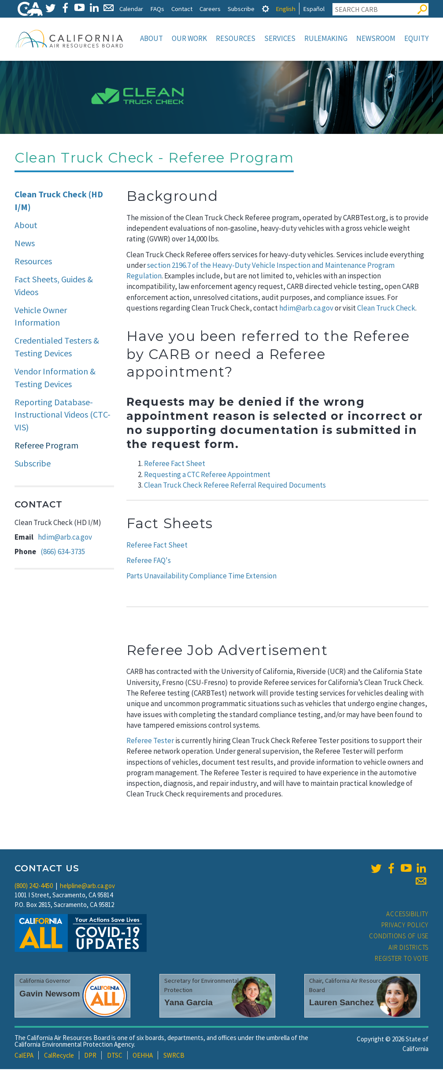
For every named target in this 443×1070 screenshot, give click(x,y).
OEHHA (143, 1056)
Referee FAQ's (148, 561)
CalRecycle (59, 1056)
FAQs (157, 8)
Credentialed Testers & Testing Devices (57, 347)
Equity (416, 38)
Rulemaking (325, 38)
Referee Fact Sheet (174, 464)
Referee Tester (150, 741)
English (285, 8)
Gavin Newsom (49, 994)
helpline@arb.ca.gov (87, 886)
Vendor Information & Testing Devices (55, 378)
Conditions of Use (398, 937)
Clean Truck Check (386, 309)
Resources (235, 38)
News (25, 243)
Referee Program (46, 446)
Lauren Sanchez (341, 1003)
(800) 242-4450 (34, 886)
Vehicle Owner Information (41, 317)
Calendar (131, 8)
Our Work (189, 38)
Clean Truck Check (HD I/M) (59, 201)
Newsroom (375, 38)
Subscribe (241, 8)
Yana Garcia (188, 1003)
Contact (181, 8)
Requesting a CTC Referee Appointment (207, 475)
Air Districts (408, 948)
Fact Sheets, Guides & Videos (54, 286)
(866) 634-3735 (63, 552)
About (151, 38)
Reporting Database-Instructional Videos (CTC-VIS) (63, 415)
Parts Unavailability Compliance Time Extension (201, 576)
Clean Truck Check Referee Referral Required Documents (235, 486)
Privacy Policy (405, 926)
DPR (90, 1056)
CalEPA (24, 1056)
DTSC (114, 1056)
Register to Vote (401, 959)
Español (314, 8)
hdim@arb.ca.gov (65, 538)
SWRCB (174, 1056)
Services (279, 38)
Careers (210, 8)
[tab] (265, 8)
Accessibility (407, 915)
